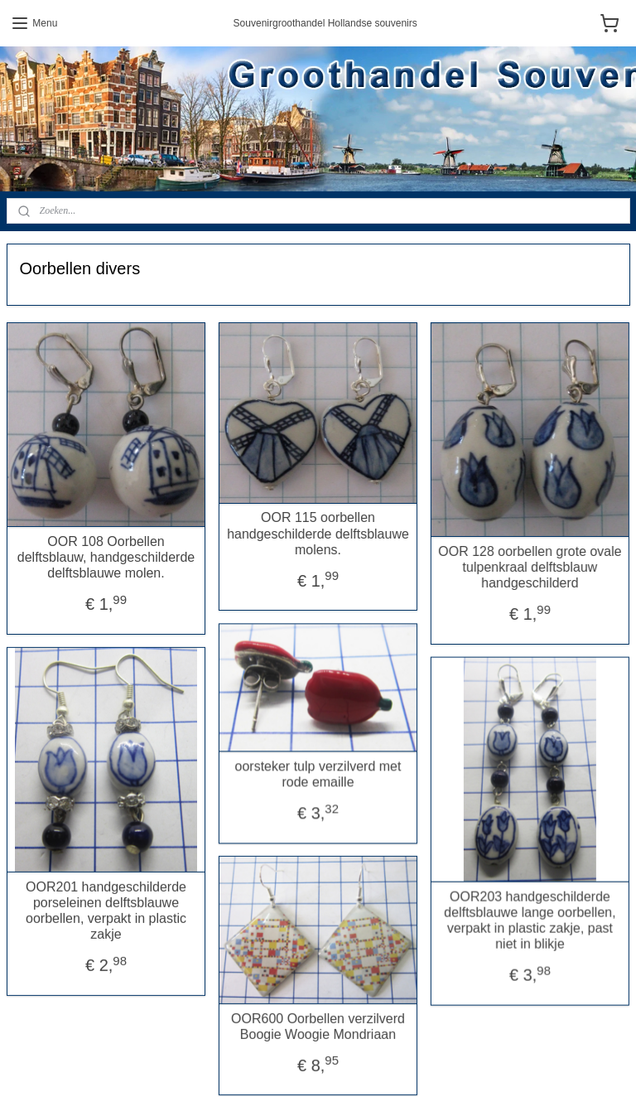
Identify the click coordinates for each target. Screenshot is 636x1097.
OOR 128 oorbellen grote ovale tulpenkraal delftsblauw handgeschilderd (505, 566)
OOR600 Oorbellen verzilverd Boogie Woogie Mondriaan (306, 1010)
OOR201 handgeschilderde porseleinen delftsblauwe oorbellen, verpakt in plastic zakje (106, 901)
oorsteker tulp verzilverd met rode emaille (306, 762)
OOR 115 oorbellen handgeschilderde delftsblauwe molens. (305, 533)
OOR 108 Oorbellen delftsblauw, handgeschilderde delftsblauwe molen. (106, 556)
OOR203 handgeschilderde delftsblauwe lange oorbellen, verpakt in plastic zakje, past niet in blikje (505, 913)
